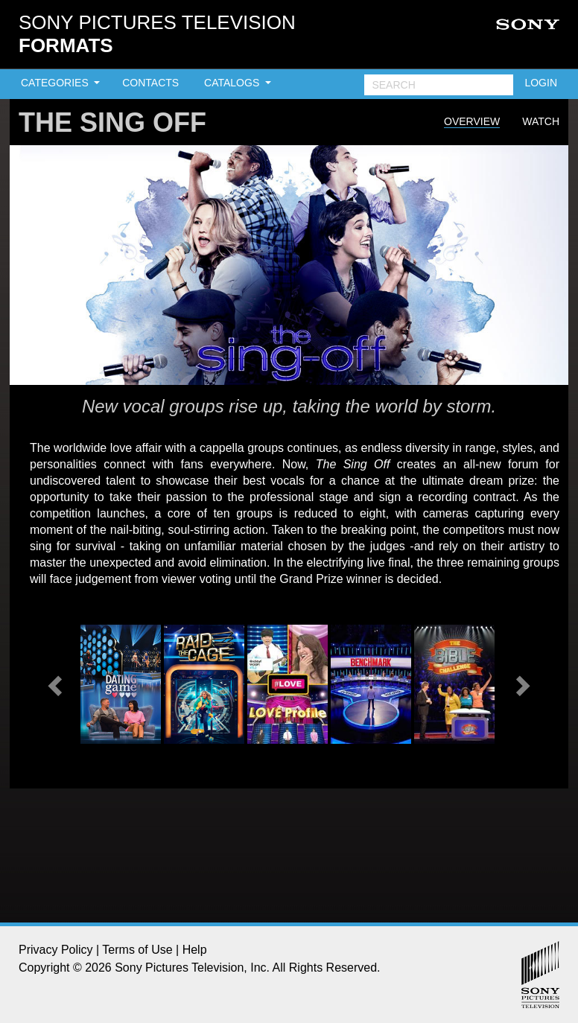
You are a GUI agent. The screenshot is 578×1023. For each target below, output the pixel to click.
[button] (56, 684)
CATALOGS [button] (233, 83)
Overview (472, 121)
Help (194, 949)
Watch (540, 121)
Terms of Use (137, 949)
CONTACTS (150, 83)
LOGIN (540, 83)
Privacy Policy (56, 949)
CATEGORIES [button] (56, 83)
